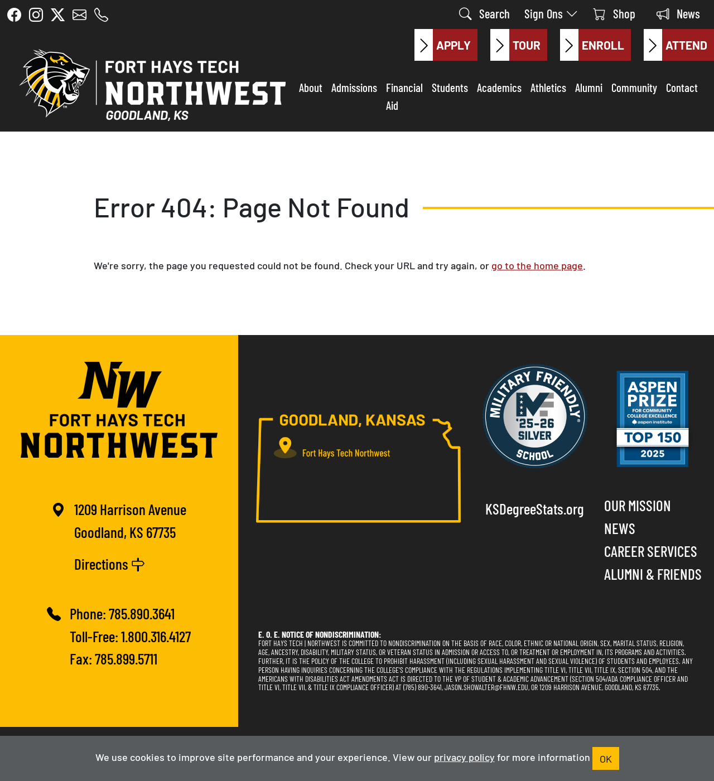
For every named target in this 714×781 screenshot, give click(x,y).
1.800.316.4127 (156, 636)
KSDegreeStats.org (534, 508)
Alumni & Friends (653, 573)
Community (634, 87)
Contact (682, 87)
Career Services (650, 550)
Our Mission (637, 505)
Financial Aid (404, 95)
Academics (499, 87)
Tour (515, 45)
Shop (614, 13)
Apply (442, 45)
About (310, 87)
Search (484, 13)
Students (450, 87)
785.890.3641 (142, 613)
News (678, 13)
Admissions (354, 87)
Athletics (548, 87)
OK (606, 758)
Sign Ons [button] (551, 13)
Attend (675, 45)
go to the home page (537, 264)
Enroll (592, 45)
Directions (109, 563)
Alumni (588, 87)
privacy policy (464, 756)
